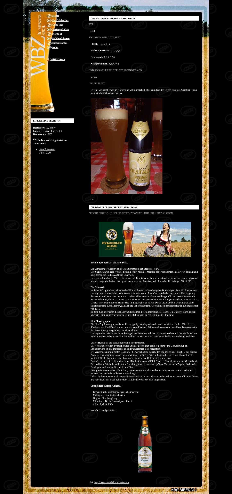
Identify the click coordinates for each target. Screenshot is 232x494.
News (55, 47)
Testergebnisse (60, 29)
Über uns (57, 24)
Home (55, 15)
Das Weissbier (60, 20)
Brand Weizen (47, 149)
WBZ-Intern (57, 59)
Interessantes (59, 42)
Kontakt (57, 33)
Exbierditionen (61, 38)
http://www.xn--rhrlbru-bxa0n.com (112, 482)
